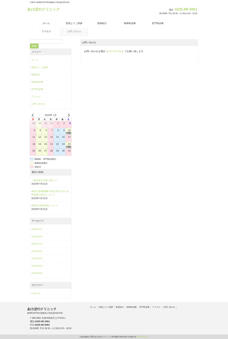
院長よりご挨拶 (39, 67)
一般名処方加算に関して (44, 180)
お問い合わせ (38, 104)
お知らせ (36, 293)
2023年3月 (37, 251)
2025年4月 (37, 236)
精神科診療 (37, 82)
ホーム (34, 60)
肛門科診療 (37, 89)
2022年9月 (37, 273)
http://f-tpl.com (142, 337)
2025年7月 (37, 229)
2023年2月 (37, 258)
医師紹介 (36, 74)
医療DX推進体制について (44, 205)
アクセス (36, 96)
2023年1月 (37, 266)
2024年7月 (37, 243)
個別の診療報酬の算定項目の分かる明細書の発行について (50, 193)
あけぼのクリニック (43, 9)
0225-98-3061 (114, 51)
